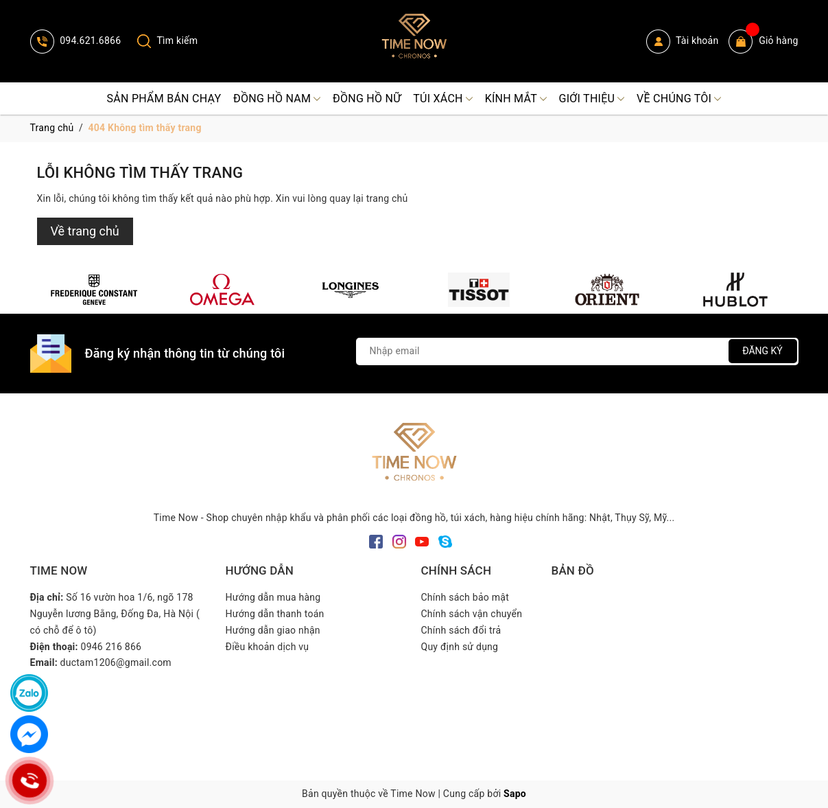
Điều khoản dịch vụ (267, 646)
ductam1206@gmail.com (115, 662)
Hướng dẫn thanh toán (275, 613)
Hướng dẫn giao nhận (273, 630)
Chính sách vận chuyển (472, 613)
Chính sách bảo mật (465, 597)
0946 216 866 (111, 646)
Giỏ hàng (763, 42)
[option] (94, 290)
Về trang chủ (85, 231)
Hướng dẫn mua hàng (273, 597)
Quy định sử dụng (460, 646)
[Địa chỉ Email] (577, 351)
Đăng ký (762, 350)
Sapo (515, 793)
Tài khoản (682, 42)
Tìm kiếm (167, 40)
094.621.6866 (75, 40)
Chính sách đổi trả (461, 630)
